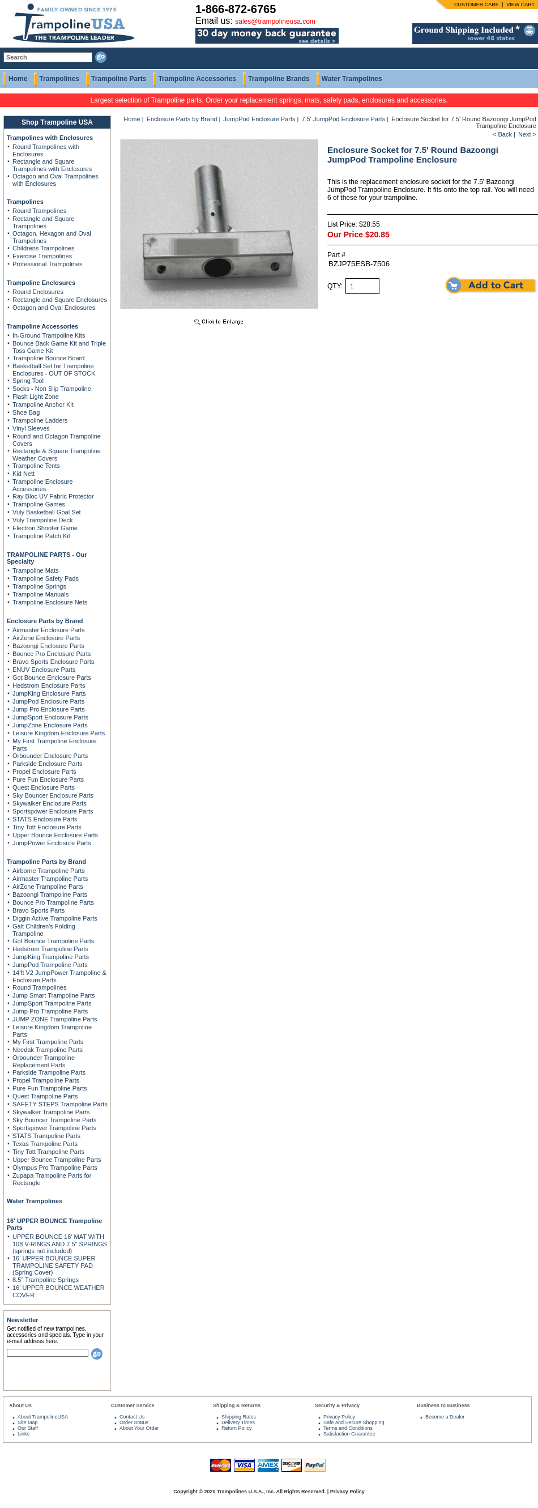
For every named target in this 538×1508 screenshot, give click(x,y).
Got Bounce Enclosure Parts (51, 677)
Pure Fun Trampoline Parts (49, 1088)
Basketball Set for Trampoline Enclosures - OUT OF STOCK (53, 370)
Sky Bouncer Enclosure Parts (52, 795)
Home (17, 79)
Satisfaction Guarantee (349, 1434)
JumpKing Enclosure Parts (49, 693)
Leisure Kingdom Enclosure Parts (58, 733)
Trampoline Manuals (40, 594)
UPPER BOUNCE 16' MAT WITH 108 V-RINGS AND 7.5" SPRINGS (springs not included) (59, 1243)
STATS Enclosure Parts (45, 819)
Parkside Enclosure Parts (47, 763)
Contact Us (132, 1417)
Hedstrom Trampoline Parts (50, 948)
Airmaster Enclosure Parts (48, 630)
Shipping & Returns (237, 1405)
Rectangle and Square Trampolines (43, 222)
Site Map (28, 1422)
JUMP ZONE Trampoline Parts (54, 1019)
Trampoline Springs (39, 586)
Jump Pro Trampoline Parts (50, 1011)
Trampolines (59, 79)
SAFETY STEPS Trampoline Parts (60, 1104)
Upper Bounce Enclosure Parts (55, 835)
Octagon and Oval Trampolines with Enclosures (55, 180)
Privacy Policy (339, 1417)
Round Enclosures (37, 291)
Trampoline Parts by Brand (46, 861)
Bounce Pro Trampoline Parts (53, 902)
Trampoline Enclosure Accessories (42, 485)
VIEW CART (520, 4)
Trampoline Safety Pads (45, 578)
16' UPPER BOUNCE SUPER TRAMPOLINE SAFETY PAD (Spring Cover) (53, 1265)
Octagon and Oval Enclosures (53, 307)
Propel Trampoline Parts (45, 1080)
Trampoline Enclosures (41, 282)
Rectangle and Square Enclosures (59, 299)
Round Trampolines (39, 210)
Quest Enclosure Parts (43, 787)
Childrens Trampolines (43, 248)
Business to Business (443, 1405)
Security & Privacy (337, 1405)
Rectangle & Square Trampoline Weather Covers (56, 455)
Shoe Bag (26, 412)
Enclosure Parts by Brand (45, 620)
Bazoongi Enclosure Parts (48, 645)
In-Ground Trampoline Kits (48, 335)
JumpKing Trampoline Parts (50, 956)
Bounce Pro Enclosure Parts (51, 653)
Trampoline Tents (36, 465)
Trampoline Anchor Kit (43, 404)
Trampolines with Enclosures (50, 137)
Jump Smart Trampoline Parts (53, 995)
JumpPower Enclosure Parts (51, 843)
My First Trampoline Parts (47, 1041)
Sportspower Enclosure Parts (52, 811)
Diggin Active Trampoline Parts (54, 918)
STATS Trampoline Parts (46, 1135)
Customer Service (133, 1405)
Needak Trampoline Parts (47, 1049)
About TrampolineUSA (43, 1417)
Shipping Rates (238, 1417)
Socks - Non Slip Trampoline (51, 388)
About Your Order (139, 1428)
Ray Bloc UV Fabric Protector (53, 496)
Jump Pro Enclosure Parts (48, 709)
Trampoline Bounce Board (48, 358)
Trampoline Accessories (197, 79)
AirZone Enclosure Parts (46, 637)
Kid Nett (23, 473)
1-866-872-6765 (235, 9)
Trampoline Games (38, 504)
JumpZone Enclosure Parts (50, 725)
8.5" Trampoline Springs (45, 1279)
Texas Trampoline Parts (45, 1143)
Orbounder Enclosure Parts (50, 755)
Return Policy (236, 1428)
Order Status (133, 1422)
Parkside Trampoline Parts (49, 1072)
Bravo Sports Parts (38, 910)
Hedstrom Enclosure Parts (48, 685)
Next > (527, 134)
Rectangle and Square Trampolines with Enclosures (52, 165)
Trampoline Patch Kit (41, 536)
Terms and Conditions (348, 1428)
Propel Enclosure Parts (44, 771)
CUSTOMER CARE (476, 4)
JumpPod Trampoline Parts (50, 964)
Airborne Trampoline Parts (48, 870)
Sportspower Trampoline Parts (54, 1127)
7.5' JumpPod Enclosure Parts (344, 119)
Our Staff (28, 1428)
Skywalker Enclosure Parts (49, 803)
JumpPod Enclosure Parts (48, 701)
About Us (20, 1405)
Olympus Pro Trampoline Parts (54, 1167)
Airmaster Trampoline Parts (50, 878)
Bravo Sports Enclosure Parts (53, 661)
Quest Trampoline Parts (45, 1096)
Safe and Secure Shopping (354, 1422)
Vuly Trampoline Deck (42, 520)
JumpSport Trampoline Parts (51, 1003)
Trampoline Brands (279, 79)
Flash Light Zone (35, 396)
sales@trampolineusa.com (275, 21)
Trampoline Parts (118, 79)
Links (23, 1434)
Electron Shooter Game (45, 528)
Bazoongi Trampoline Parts (49, 894)
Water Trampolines (352, 79)
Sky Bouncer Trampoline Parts (54, 1120)
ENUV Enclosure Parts (43, 669)
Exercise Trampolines (42, 256)
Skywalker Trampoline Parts (50, 1112)
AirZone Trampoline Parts (47, 886)
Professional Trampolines (47, 264)
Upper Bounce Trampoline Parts (56, 1159)
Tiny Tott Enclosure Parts (47, 827)
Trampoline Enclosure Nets (49, 602)
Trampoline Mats (35, 570)
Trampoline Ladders (39, 420)
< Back (502, 134)
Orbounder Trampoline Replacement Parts (43, 1061)
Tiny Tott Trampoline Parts (48, 1151)
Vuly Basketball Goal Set (46, 512)
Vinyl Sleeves (31, 428)
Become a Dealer (445, 1417)
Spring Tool (28, 380)
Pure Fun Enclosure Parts (48, 779)
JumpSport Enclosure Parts (50, 717)
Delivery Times (238, 1422)
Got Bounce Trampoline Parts (53, 941)
